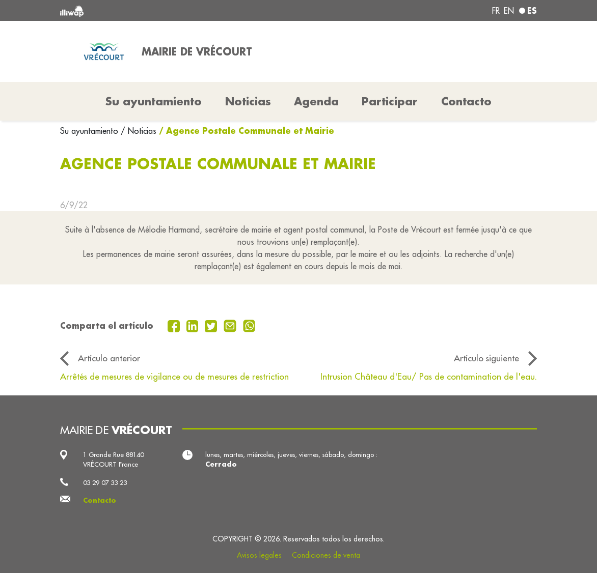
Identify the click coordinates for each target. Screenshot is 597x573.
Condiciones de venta (326, 555)
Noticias (248, 101)
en (509, 11)
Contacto (466, 101)
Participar (390, 101)
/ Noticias (138, 131)
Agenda (316, 101)
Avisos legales (259, 555)
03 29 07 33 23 (105, 482)
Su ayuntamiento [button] (153, 101)
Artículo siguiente (486, 358)
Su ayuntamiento (90, 131)
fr (496, 11)
